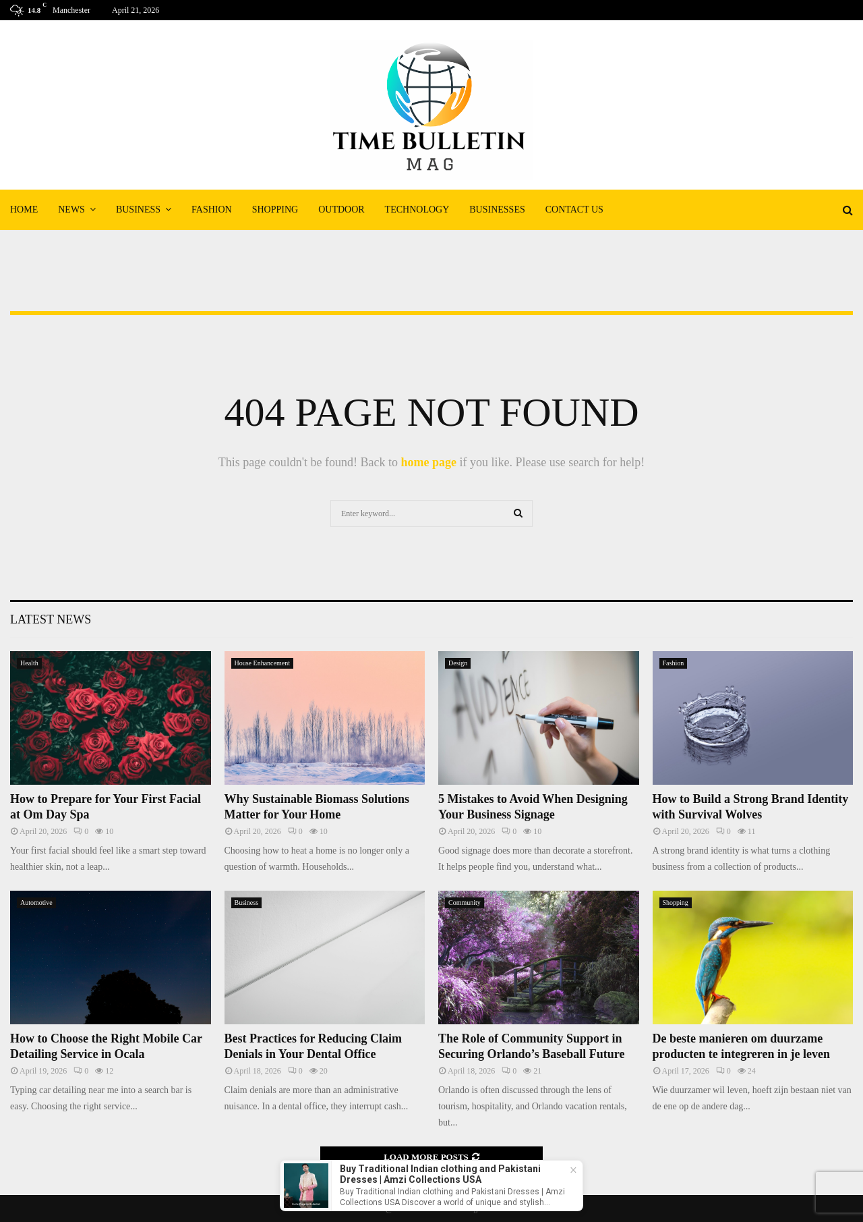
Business (138, 209)
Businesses (497, 209)
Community (464, 902)
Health (29, 663)
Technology (417, 209)
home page (428, 462)
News (71, 209)
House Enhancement (262, 663)
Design (457, 663)
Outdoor (341, 209)
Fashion (211, 209)
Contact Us (574, 209)
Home (24, 209)
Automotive (36, 902)
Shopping (275, 209)
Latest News (50, 619)
